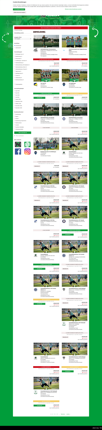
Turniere (17, 75)
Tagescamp (17, 71)
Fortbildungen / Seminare (20, 60)
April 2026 (17, 90)
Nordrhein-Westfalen (19, 127)
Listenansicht (17, 47)
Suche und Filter (18, 30)
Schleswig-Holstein (18, 129)
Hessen (16, 118)
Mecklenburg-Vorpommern (20, 120)
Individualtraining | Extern (20, 67)
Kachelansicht (17, 45)
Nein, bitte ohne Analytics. (19, 12)
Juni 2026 (16, 95)
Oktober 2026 (17, 103)
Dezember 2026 (18, 107)
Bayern (16, 116)
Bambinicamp (18, 56)
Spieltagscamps (18, 73)
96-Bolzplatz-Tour (19, 54)
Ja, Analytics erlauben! (19, 9)
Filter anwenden (23, 132)
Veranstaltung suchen (22, 33)
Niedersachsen (18, 122)
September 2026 (18, 101)
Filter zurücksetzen (20, 135)
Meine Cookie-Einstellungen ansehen (73, 9)
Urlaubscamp (18, 77)
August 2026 (17, 99)
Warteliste (37, 166)
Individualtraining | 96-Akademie (21, 64)
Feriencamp (17, 58)
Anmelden (39, 97)
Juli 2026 (16, 97)
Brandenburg (17, 114)
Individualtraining (18, 62)
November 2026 (18, 105)
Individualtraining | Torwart (20, 69)
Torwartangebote (18, 84)
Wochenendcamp (19, 79)
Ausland (16, 124)
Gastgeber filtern (22, 38)
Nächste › (63, 414)
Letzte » (68, 414)
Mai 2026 (16, 92)
